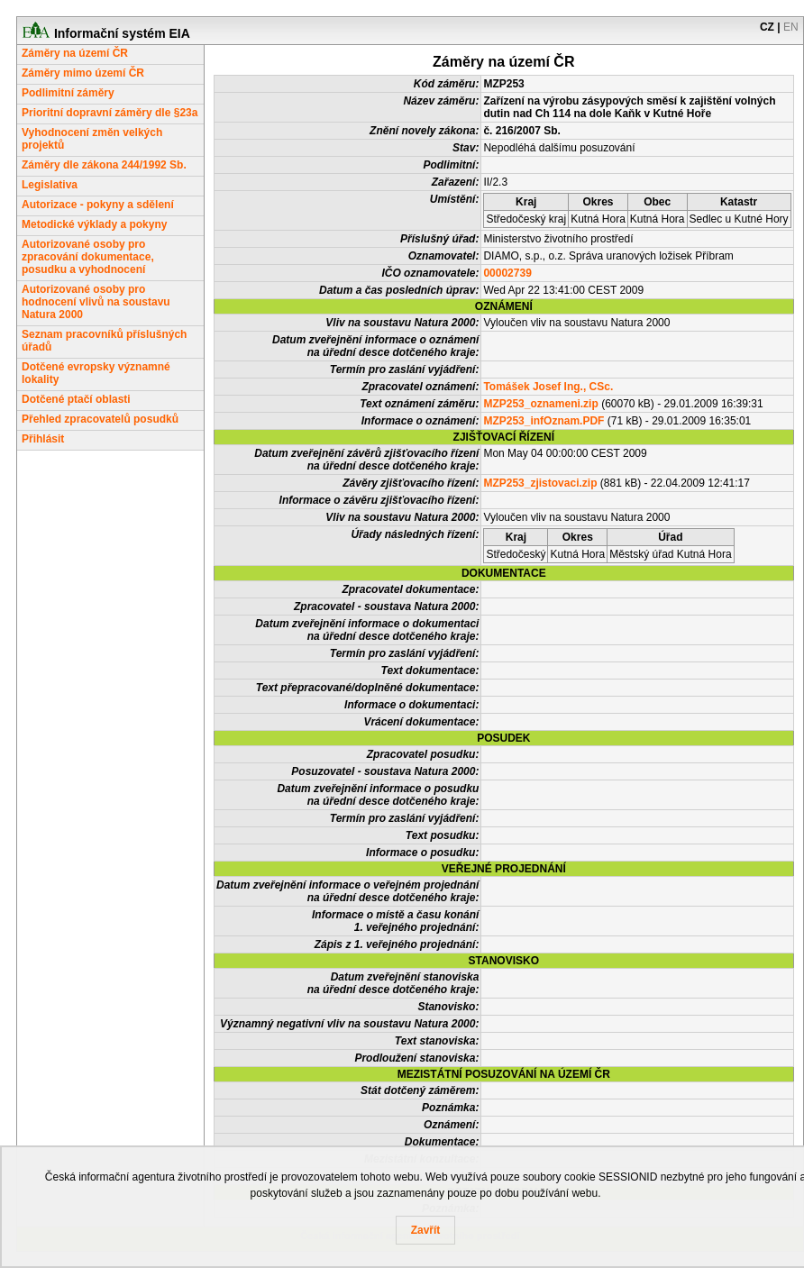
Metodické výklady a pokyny (94, 224)
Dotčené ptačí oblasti (76, 399)
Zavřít (426, 1230)
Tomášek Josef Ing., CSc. (548, 386)
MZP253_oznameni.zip (540, 403)
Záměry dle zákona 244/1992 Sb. (104, 165)
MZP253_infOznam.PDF (543, 421)
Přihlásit (43, 439)
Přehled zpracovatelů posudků (100, 419)
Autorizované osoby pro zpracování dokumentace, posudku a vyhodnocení (88, 257)
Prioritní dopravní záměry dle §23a (109, 112)
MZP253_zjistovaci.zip (540, 483)
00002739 (507, 273)
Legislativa (50, 184)
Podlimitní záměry (68, 93)
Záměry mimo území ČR (83, 73)
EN (791, 27)
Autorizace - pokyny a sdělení (98, 204)
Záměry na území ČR (75, 53)
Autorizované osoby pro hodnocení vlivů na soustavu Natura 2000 (96, 302)
